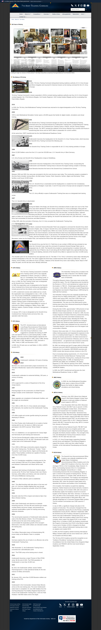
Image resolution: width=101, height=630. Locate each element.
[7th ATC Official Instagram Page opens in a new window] (81, 5)
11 (87, 69)
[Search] (78, 9)
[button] (36, 1)
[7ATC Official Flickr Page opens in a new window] (85, 5)
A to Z (82, 14)
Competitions (37, 14)
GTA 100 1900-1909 (35, 66)
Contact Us (22, 16)
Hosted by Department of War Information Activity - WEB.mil (39, 618)
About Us (28, 14)
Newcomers (76, 14)
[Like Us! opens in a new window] (78, 5)
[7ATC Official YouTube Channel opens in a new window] (88, 5)
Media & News (56, 14)
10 (85, 69)
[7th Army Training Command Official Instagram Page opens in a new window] (73, 605)
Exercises (47, 14)
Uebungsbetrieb (66, 14)
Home (21, 14)
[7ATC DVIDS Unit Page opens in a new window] (72, 5)
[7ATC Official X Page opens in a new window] (76, 5)
